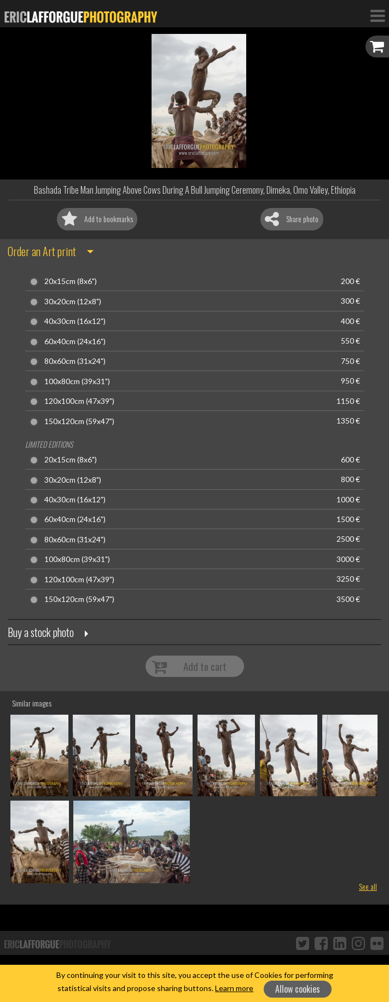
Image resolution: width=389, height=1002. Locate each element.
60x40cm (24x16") (75, 341)
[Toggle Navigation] (377, 15)
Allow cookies (297, 988)
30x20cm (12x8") (72, 301)
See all (368, 886)
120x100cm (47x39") (79, 401)
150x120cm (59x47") (79, 421)
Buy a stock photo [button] (41, 632)
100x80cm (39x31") (77, 381)
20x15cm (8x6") (70, 281)
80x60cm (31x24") (75, 361)
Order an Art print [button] (42, 251)
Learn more (234, 988)
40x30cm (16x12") (75, 321)
